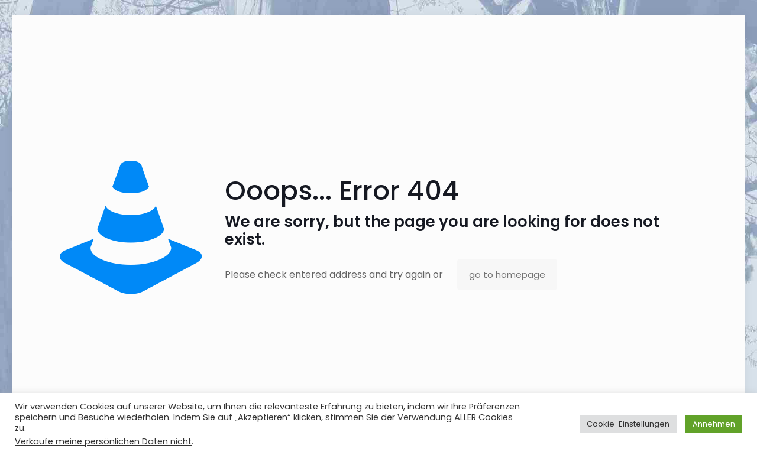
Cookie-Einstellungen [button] (628, 424)
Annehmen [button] (714, 424)
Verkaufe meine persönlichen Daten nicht (103, 441)
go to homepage (507, 274)
